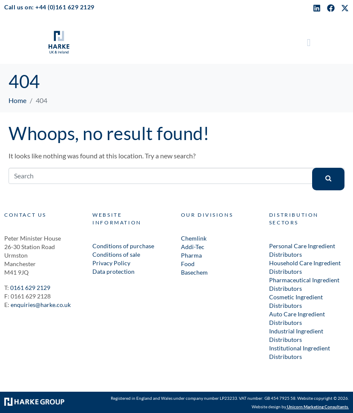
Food (188, 263)
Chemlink (194, 238)
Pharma (191, 255)
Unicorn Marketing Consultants (317, 406)
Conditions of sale (116, 254)
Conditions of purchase (123, 246)
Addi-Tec (192, 246)
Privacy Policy (111, 263)
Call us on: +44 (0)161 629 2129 (49, 7)
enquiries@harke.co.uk (41, 304)
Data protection (113, 271)
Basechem (194, 272)
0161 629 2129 (30, 287)
